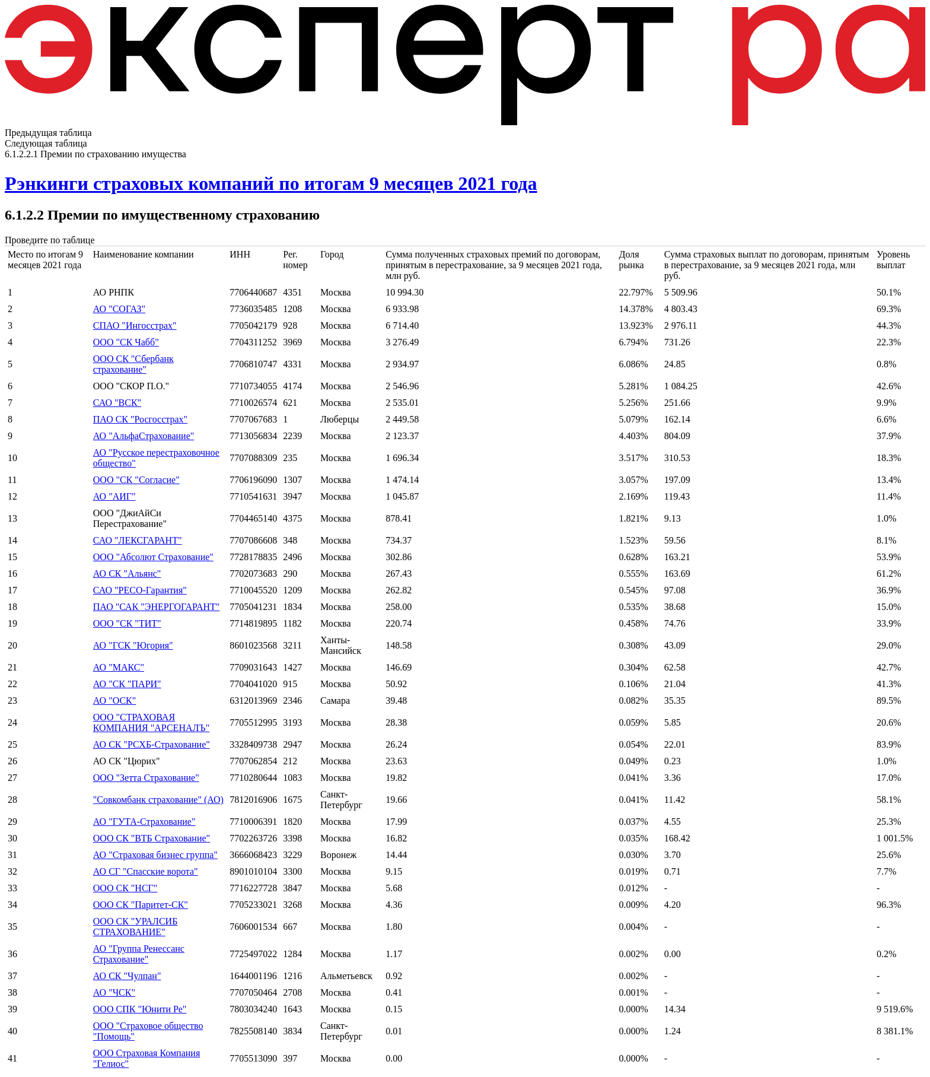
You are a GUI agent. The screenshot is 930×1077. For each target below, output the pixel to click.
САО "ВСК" (117, 403)
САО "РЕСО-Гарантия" (140, 590)
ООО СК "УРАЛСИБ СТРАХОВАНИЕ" (135, 926)
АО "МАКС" (118, 667)
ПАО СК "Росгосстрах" (140, 419)
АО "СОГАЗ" (119, 309)
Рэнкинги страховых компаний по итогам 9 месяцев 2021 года (271, 183)
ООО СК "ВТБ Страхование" (151, 838)
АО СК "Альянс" (127, 573)
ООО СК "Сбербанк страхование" (133, 364)
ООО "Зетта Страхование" (146, 778)
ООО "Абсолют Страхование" (153, 557)
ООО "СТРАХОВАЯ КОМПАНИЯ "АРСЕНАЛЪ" (151, 722)
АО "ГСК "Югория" (133, 645)
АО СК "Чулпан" (127, 976)
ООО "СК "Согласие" (136, 480)
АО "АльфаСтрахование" (144, 436)
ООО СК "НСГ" (125, 888)
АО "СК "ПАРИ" (127, 684)
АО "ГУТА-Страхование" (144, 822)
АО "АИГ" (114, 496)
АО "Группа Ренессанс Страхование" (138, 953)
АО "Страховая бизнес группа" (155, 855)
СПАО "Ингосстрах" (135, 325)
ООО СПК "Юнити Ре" (140, 1009)
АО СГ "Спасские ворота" (145, 871)
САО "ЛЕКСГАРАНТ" (137, 540)
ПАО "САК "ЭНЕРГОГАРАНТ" (156, 607)
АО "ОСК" (114, 700)
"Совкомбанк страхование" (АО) (158, 800)
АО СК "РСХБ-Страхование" (151, 744)
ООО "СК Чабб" (126, 342)
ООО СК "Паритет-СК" (140, 905)
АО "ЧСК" (114, 992)
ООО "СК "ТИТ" (127, 623)
